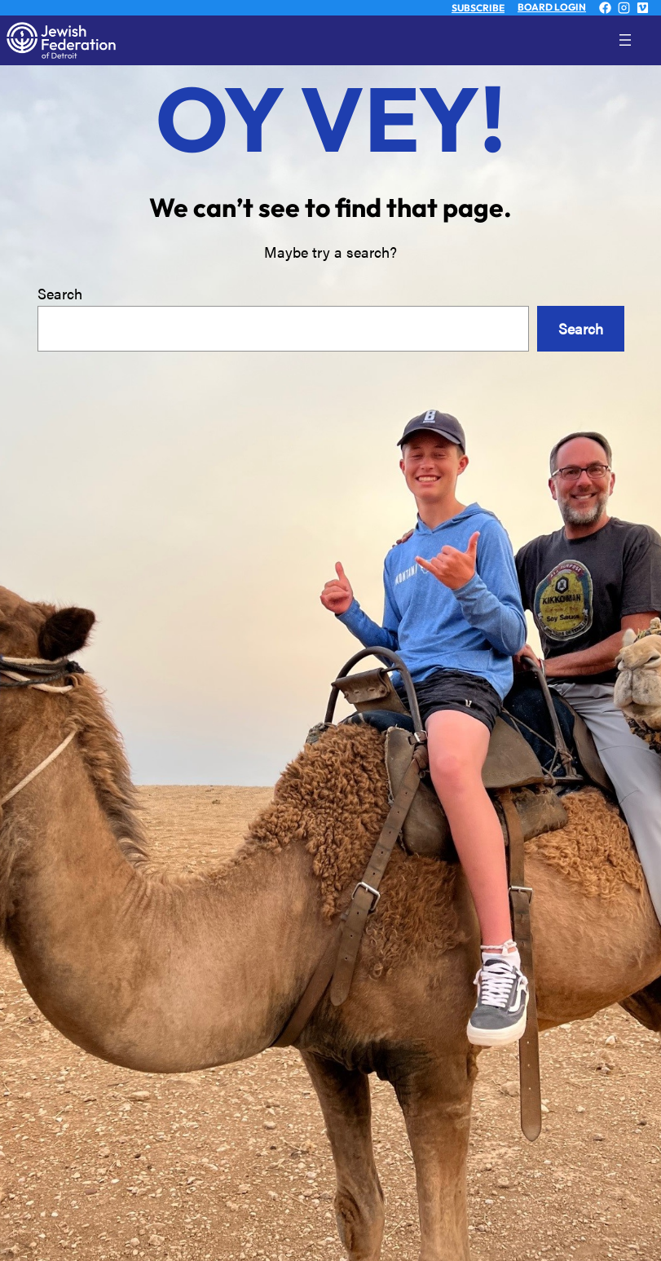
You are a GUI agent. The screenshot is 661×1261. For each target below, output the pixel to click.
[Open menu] (638, 40)
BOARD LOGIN (552, 7)
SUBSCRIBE (478, 8)
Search (59, 293)
